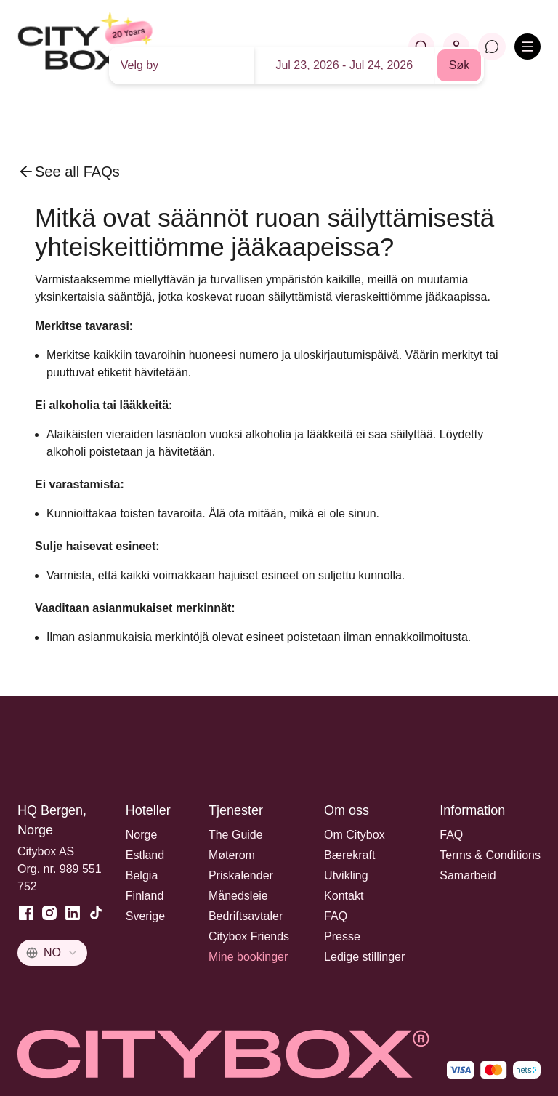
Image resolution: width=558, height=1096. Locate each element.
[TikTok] (96, 913)
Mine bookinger (248, 957)
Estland (145, 855)
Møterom (232, 855)
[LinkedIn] (72, 913)
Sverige (145, 916)
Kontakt (343, 896)
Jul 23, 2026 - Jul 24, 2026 (344, 65)
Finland (144, 896)
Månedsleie (238, 896)
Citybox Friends (249, 936)
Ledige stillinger (364, 957)
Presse (342, 936)
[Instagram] (49, 913)
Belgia (142, 875)
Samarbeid (468, 875)
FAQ (335, 916)
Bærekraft (349, 855)
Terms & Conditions (490, 855)
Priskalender (241, 875)
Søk (459, 65)
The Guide (236, 835)
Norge (142, 835)
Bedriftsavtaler (246, 916)
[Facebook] (26, 913)
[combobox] (52, 953)
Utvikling (346, 875)
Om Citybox (354, 835)
